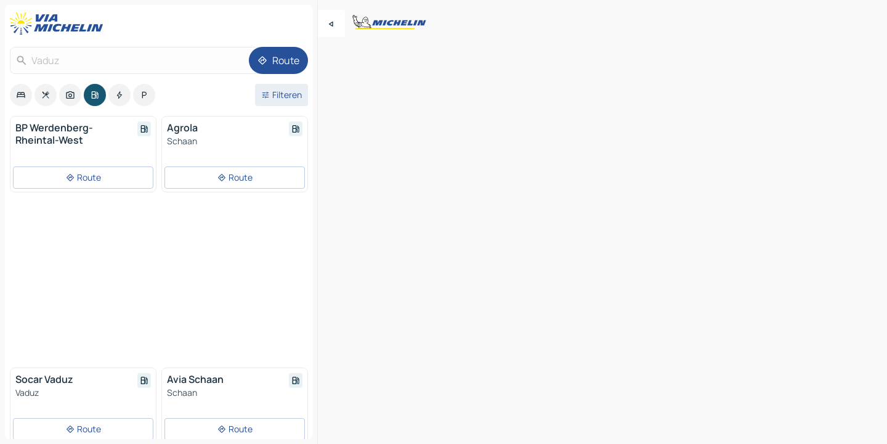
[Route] (278, 60)
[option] (21, 95)
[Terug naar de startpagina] (59, 23)
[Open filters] (281, 95)
